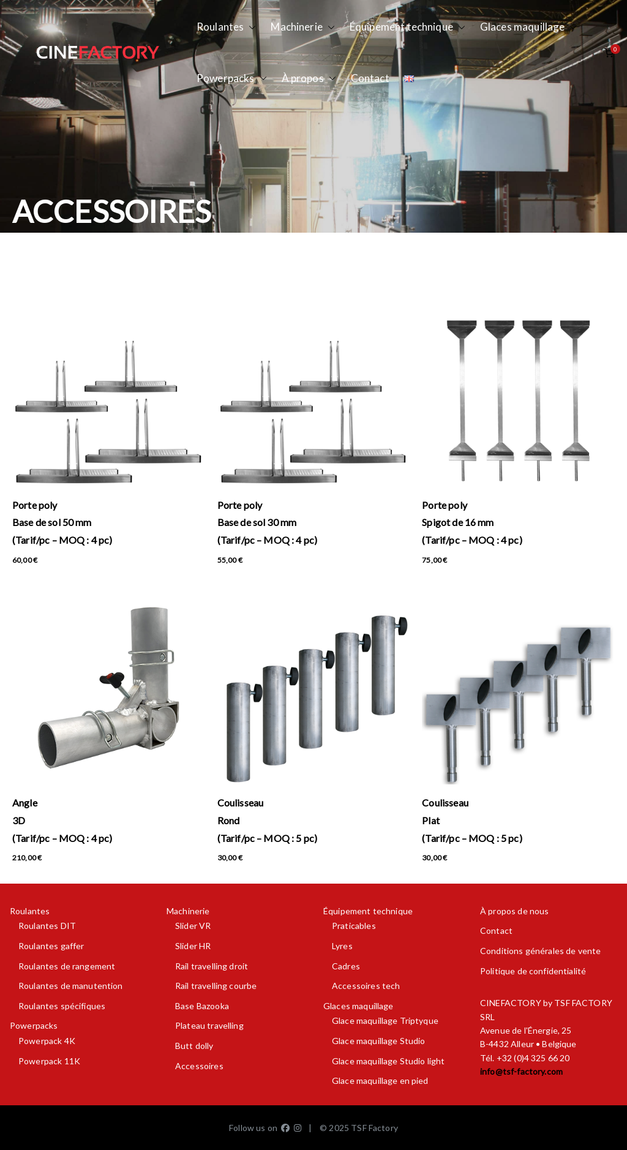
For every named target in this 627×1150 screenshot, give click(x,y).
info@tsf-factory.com (521, 1071)
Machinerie (303, 27)
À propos (309, 78)
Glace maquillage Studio (378, 1040)
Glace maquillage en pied (380, 1080)
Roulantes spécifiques (61, 1006)
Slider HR (193, 946)
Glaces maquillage (528, 27)
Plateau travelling (209, 1025)
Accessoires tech (366, 985)
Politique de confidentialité (533, 971)
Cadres (346, 966)
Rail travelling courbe (216, 985)
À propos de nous (514, 911)
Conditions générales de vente (540, 950)
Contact (370, 78)
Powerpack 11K (49, 1061)
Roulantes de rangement (66, 966)
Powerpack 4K (46, 1040)
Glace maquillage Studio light (388, 1061)
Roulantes (226, 27)
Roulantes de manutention (70, 985)
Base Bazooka (202, 1006)
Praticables (354, 925)
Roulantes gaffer (51, 946)
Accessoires (199, 1066)
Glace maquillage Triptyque (385, 1020)
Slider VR (193, 925)
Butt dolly (194, 1045)
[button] (250, 27)
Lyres (342, 946)
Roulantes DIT (47, 925)
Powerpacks (232, 78)
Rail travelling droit (211, 966)
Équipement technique (407, 27)
